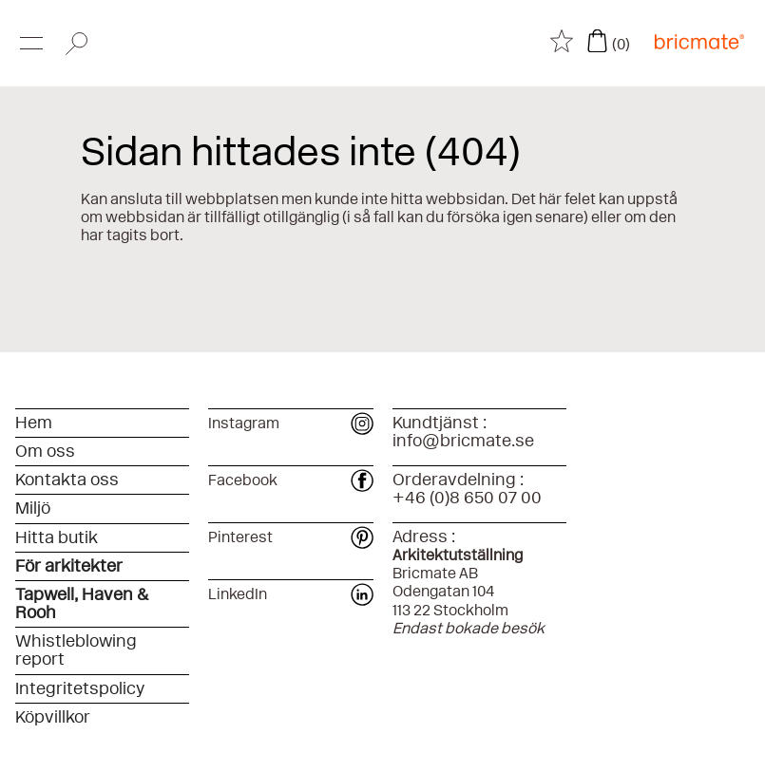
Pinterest (290, 537)
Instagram (290, 423)
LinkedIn (290, 594)
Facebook (290, 480)
